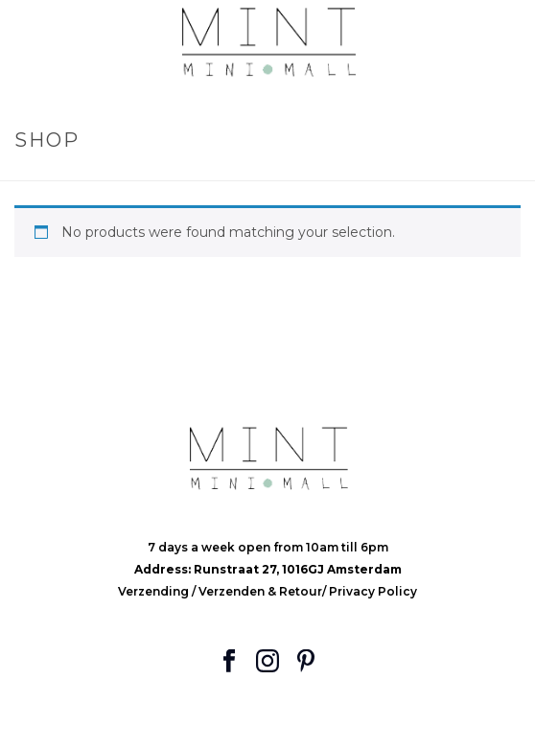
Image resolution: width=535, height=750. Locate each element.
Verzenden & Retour (260, 591)
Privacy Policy (373, 591)
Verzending (155, 591)
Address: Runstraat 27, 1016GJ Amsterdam (268, 569)
